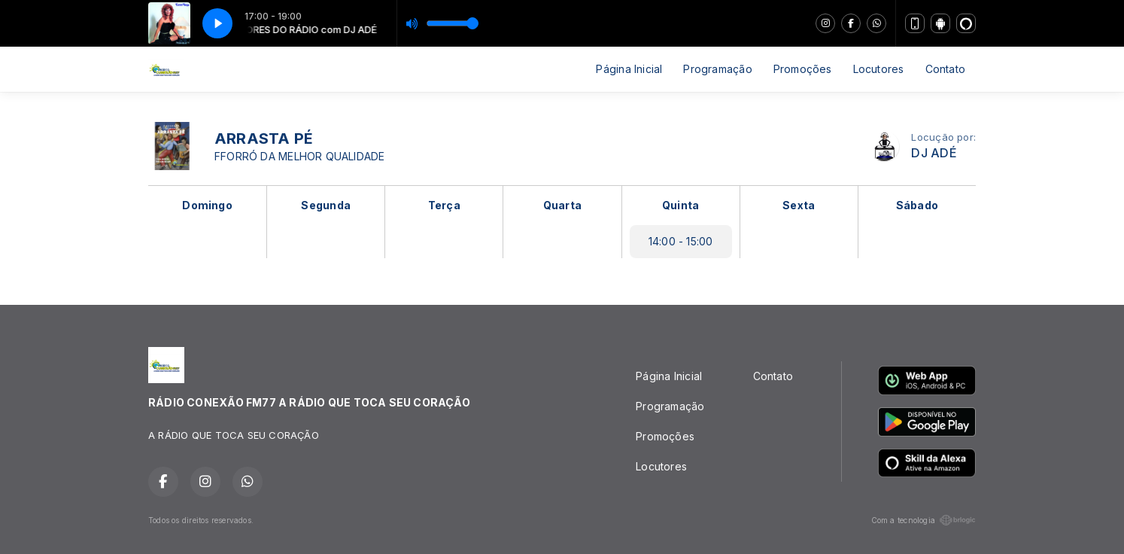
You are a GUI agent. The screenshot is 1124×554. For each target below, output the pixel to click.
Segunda (325, 205)
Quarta (562, 205)
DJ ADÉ (933, 153)
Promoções (802, 68)
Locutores (878, 68)
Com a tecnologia (923, 520)
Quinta (680, 205)
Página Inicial (629, 68)
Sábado (917, 205)
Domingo (207, 205)
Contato (945, 68)
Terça (444, 205)
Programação (717, 68)
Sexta (798, 205)
